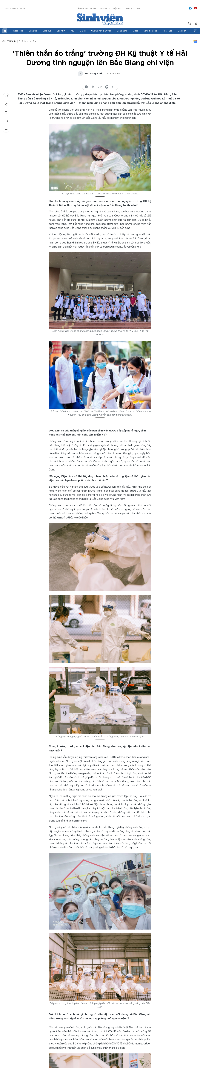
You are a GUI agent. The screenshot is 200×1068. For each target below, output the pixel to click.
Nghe (6, 96)
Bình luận (6, 121)
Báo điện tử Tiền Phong (100, 19)
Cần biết (182, 30)
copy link (100, 87)
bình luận (114, 87)
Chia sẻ (6, 104)
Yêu (72, 30)
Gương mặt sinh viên (101, 30)
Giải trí (83, 30)
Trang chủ (4, 30)
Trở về (6, 129)
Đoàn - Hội (18, 30)
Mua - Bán (167, 30)
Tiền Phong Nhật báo (111, 8)
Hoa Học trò (133, 8)
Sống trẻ (33, 30)
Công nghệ (122, 30)
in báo (107, 87)
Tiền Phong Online (86, 8)
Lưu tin (6, 113)
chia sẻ (86, 87)
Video (135, 30)
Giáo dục (47, 30)
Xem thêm (195, 30)
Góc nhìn (61, 30)
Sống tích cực (150, 30)
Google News (195, 41)
